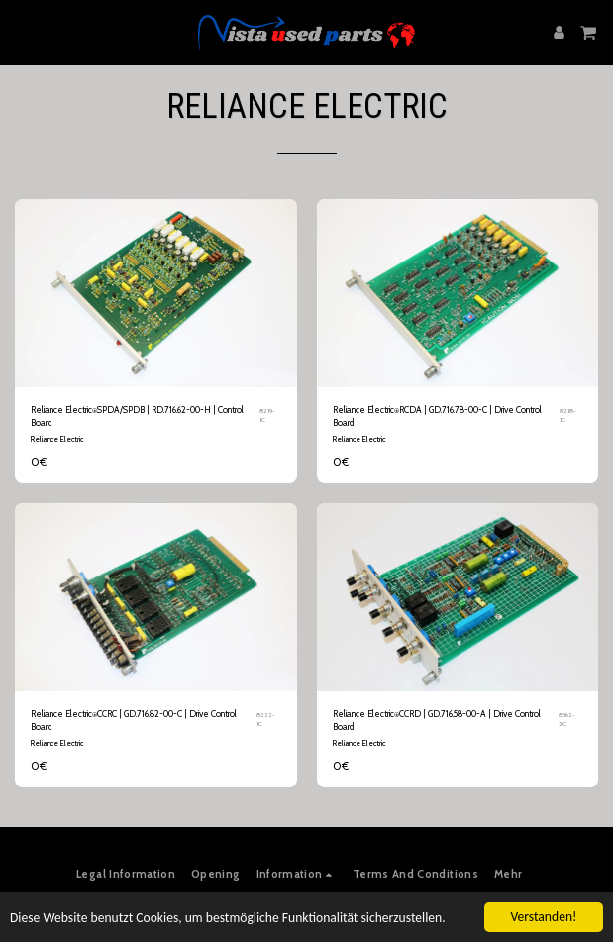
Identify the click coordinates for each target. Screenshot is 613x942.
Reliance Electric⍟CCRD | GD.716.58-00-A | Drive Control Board (437, 720)
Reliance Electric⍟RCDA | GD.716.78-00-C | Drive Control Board (437, 416)
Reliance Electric (57, 439)
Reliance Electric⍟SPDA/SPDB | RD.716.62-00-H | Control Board (137, 416)
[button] (22, 32)
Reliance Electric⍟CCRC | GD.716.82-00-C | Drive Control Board (134, 720)
